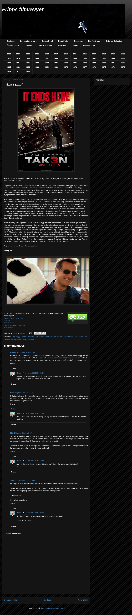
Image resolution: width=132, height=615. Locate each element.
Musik (75, 45)
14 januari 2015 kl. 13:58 (34, 413)
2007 (47, 58)
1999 (123, 58)
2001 (104, 58)
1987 (113, 63)
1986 (123, 63)
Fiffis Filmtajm (9, 327)
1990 (85, 63)
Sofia (12, 393)
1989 (94, 63)
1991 (75, 63)
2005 (66, 58)
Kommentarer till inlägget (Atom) (52, 608)
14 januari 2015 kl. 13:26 (34, 373)
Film (36, 337)
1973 (123, 67)
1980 (56, 67)
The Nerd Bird (9, 323)
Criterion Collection (114, 41)
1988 (104, 63)
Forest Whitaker (56, 337)
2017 (75, 54)
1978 (75, 67)
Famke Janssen (28, 337)
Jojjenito (7, 320)
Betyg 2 (18, 337)
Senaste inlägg (10, 600)
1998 (9, 63)
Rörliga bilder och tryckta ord (14, 325)
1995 (37, 63)
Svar (14, 368)
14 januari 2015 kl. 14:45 (27, 480)
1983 (28, 67)
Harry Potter (63, 41)
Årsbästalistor (13, 45)
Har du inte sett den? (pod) (14, 318)
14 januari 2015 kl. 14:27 (23, 433)
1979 (66, 67)
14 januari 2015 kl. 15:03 (34, 513)
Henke (19, 373)
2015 (94, 54)
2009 (28, 58)
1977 (85, 67)
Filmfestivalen (94, 41)
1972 (9, 72)
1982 (37, 67)
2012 (123, 54)
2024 (9, 54)
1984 (18, 67)
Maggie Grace (16, 339)
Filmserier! (62, 45)
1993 (56, 63)
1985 (9, 67)
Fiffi (11, 433)
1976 (94, 67)
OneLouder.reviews (28, 41)
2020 (47, 54)
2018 (66, 54)
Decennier (78, 41)
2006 (56, 58)
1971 (18, 72)
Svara (12, 364)
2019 (56, 54)
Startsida (10, 41)
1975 (104, 67)
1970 (28, 72)
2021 (37, 54)
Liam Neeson (79, 337)
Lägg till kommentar (13, 533)
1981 (47, 67)
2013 (113, 54)
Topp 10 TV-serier (45, 45)
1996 (28, 63)
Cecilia (13, 352)
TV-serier (28, 45)
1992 (66, 63)
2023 (18, 54)
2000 (113, 58)
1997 (18, 63)
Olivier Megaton (28, 339)
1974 (113, 67)
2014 (104, 54)
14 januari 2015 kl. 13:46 (24, 393)
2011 (9, 58)
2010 (18, 58)
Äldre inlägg (83, 600)
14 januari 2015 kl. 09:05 (25, 352)
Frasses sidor (89, 45)
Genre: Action (68, 337)
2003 (85, 58)
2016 (85, 54)
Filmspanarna (44, 337)
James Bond (47, 41)
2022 (28, 54)
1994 (47, 63)
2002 (94, 58)
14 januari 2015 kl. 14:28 (34, 461)
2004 (75, 58)
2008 (37, 58)
